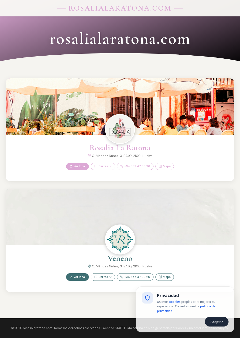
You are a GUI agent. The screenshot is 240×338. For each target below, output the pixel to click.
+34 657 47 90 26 (135, 166)
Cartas (103, 166)
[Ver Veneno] (120, 239)
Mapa (165, 166)
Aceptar (216, 322)
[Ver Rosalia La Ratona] (120, 129)
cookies (174, 302)
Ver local (77, 166)
